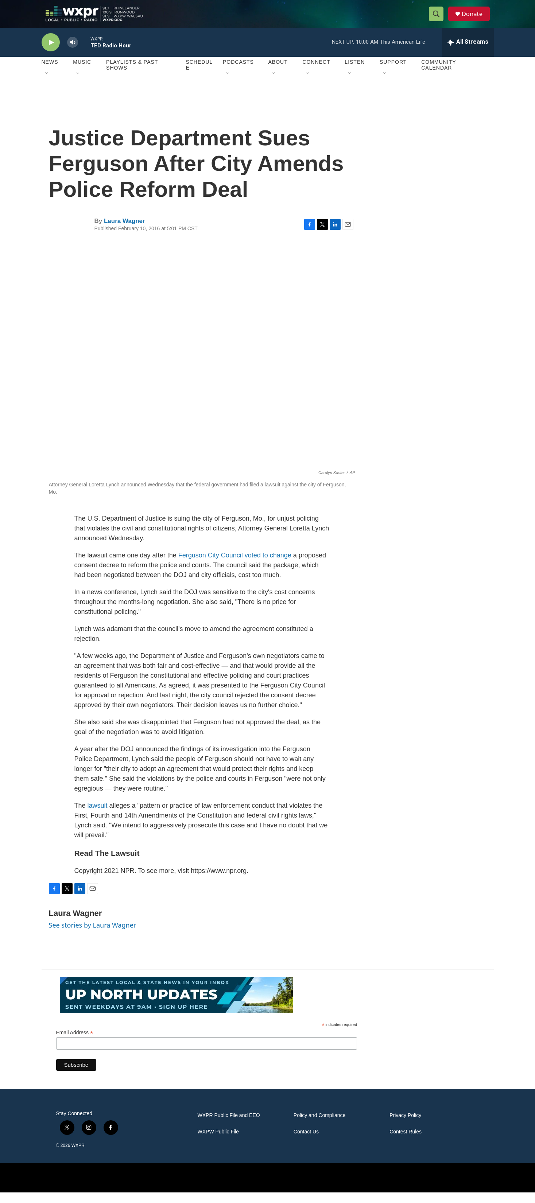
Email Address (74, 1043)
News (50, 73)
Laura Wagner (124, 231)
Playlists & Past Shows (132, 76)
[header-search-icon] (438, 19)
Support (393, 73)
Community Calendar (438, 76)
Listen (355, 73)
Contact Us (306, 1142)
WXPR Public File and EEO (229, 1126)
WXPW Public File (218, 1142)
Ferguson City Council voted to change (234, 565)
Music (82, 73)
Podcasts (238, 73)
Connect (316, 73)
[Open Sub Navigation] (47, 84)
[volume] (72, 53)
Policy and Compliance (319, 1126)
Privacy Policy (405, 1126)
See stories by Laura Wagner (92, 936)
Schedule (199, 76)
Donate (475, 19)
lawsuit (98, 816)
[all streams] (468, 52)
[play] (51, 53)
